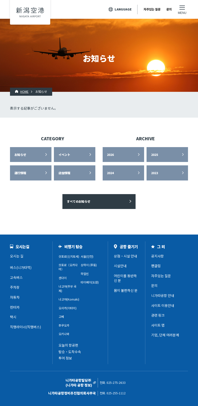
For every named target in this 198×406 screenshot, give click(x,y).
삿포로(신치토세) (69, 256)
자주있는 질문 (152, 9)
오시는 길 (16, 256)
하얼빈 (85, 274)
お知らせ (20, 154)
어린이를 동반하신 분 (125, 278)
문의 (169, 9)
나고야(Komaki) (69, 299)
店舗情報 (64, 173)
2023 (154, 173)
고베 (61, 316)
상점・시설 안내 (125, 256)
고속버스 (16, 277)
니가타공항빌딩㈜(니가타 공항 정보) (79, 382)
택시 (13, 316)
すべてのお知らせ (78, 201)
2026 (110, 154)
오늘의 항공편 (68, 345)
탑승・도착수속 (70, 351)
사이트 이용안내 (162, 305)
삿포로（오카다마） (68, 267)
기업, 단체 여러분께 (165, 334)
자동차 (15, 297)
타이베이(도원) (90, 282)
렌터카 (15, 307)
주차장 (15, 287)
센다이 (63, 278)
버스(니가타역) (20, 267)
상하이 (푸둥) (89, 265)
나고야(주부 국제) (67, 288)
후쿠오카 (64, 325)
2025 (154, 154)
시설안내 (120, 265)
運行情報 (20, 173)
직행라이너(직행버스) (25, 326)
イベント (64, 154)
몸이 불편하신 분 (126, 290)
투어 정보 (65, 358)
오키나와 (64, 334)
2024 (110, 173)
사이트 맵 (158, 325)
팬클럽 (156, 265)
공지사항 (157, 256)
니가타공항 (30, 12)
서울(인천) (87, 256)
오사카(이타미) (68, 308)
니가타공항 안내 (162, 295)
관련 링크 (158, 315)
